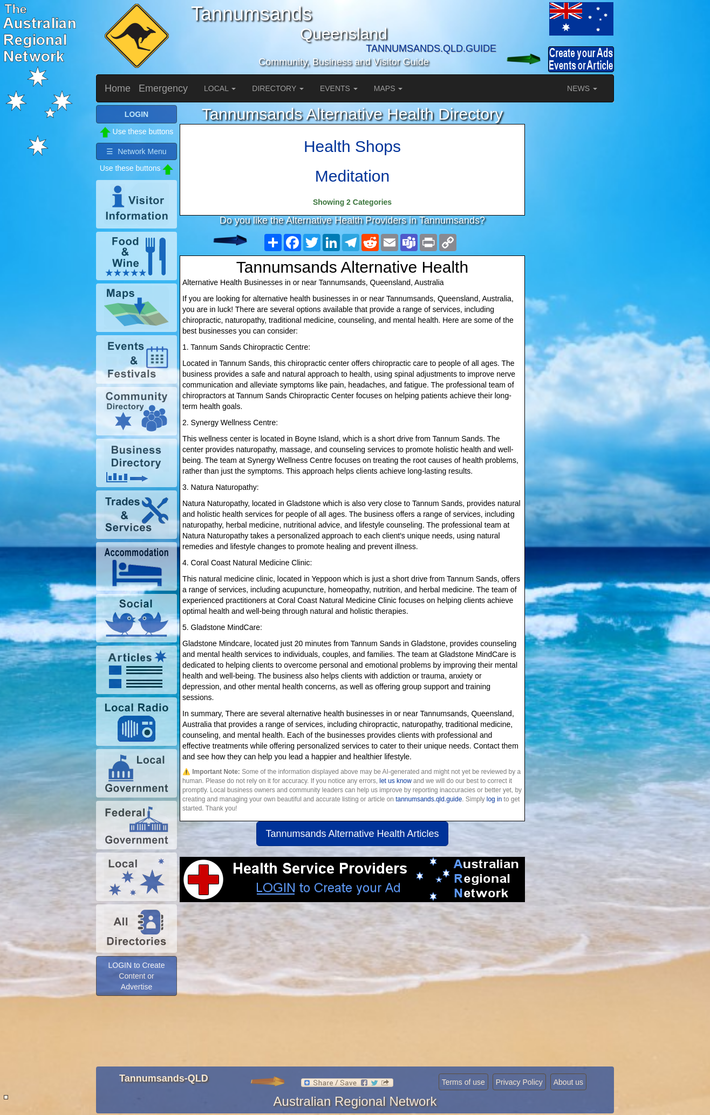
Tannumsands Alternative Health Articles (352, 833)
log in (494, 799)
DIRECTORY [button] (278, 88)
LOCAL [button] (220, 88)
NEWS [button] (582, 88)
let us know (395, 781)
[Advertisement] (352, 988)
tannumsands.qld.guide (428, 799)
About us (568, 1082)
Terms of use (463, 1082)
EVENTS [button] (339, 88)
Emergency (163, 88)
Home (118, 88)
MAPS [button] (388, 88)
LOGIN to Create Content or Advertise (136, 976)
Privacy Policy (519, 1082)
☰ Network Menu (136, 151)
